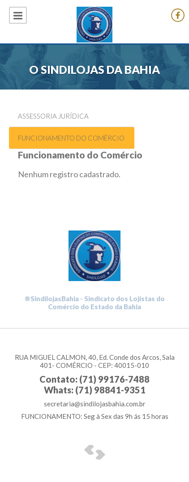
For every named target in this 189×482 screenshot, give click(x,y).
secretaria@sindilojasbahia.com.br (95, 404)
